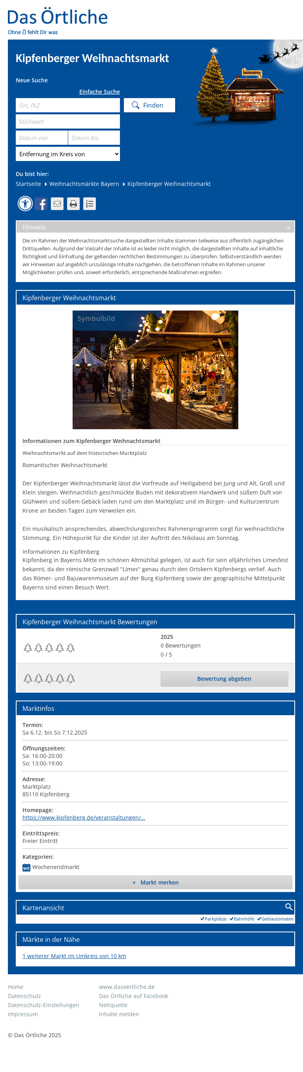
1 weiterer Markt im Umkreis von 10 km (74, 956)
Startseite (28, 184)
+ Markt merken (156, 882)
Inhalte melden (119, 1014)
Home (15, 987)
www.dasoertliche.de (127, 987)
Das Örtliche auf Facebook (133, 996)
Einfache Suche (99, 91)
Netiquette (113, 1005)
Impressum (23, 1014)
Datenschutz (24, 996)
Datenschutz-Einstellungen (43, 1005)
